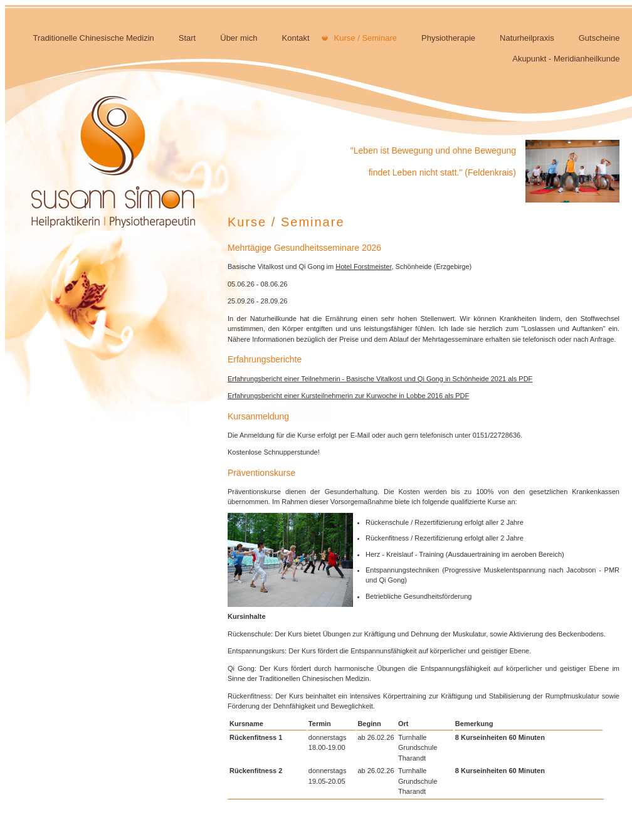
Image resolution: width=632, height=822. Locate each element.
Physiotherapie (448, 38)
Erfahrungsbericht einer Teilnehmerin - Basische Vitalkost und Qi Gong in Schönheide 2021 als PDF (380, 378)
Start (187, 38)
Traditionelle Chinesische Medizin (93, 38)
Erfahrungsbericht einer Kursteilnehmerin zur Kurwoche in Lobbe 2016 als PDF (348, 395)
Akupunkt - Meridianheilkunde (565, 58)
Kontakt (296, 38)
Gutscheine (599, 38)
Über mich (238, 38)
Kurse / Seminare (365, 38)
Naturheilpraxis (527, 38)
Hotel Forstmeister (363, 266)
